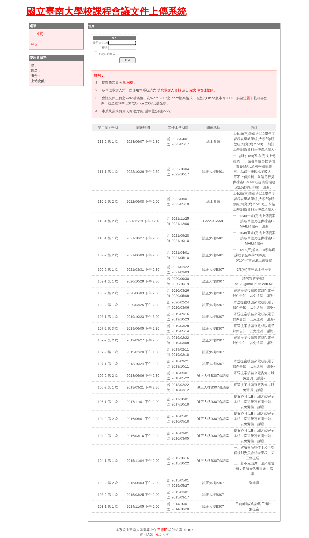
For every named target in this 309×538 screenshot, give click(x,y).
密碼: (105, 47)
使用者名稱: (100, 42)
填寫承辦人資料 (169, 90)
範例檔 (128, 82)
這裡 (246, 98)
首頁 (39, 34)
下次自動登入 (106, 54)
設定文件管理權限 (200, 90)
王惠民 (162, 530)
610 (158, 534)
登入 (34, 45)
